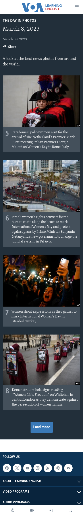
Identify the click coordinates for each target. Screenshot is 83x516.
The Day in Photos (19, 21)
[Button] (9, 48)
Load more (41, 427)
